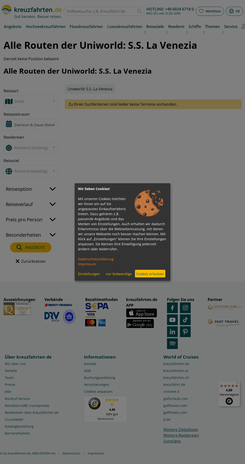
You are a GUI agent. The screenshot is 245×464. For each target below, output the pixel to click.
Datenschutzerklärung (96, 259)
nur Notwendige (119, 273)
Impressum (87, 264)
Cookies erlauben (150, 273)
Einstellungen (89, 273)
